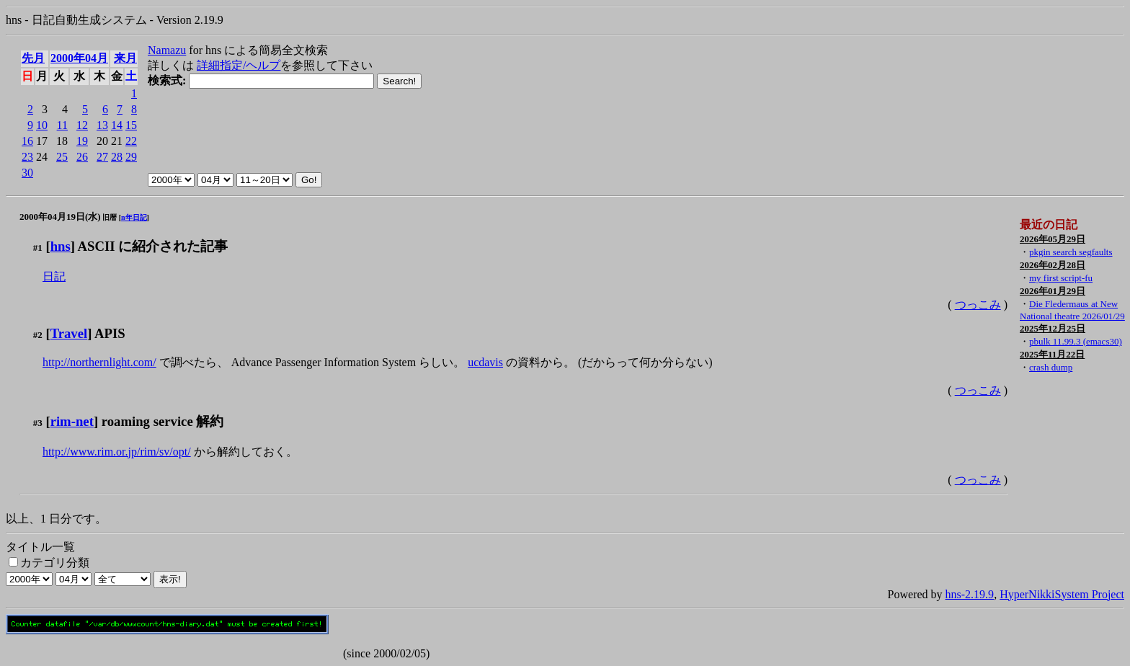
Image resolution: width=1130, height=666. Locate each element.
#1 (38, 247)
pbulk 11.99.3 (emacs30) (1075, 341)
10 (42, 125)
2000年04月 (79, 58)
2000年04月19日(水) (60, 216)
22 (131, 141)
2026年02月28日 (1052, 264)
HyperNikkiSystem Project (1062, 594)
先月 (33, 58)
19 (82, 141)
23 (27, 157)
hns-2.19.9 (970, 594)
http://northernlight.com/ (99, 362)
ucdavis (485, 362)
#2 (38, 334)
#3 (38, 422)
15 (131, 125)
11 (62, 125)
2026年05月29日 (1052, 239)
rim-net (72, 421)
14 (117, 125)
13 (102, 125)
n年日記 (134, 217)
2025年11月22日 (1052, 354)
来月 (125, 58)
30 (27, 172)
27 (102, 157)
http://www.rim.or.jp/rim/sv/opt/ (117, 451)
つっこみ (978, 304)
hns (60, 246)
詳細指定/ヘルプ (238, 65)
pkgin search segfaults (1071, 252)
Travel (69, 333)
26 (82, 157)
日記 (54, 276)
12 (82, 125)
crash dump (1050, 367)
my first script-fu (1061, 277)
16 (27, 141)
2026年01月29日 (1052, 290)
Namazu (167, 50)
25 (62, 157)
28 (117, 157)
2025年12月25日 (1052, 328)
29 (131, 157)
